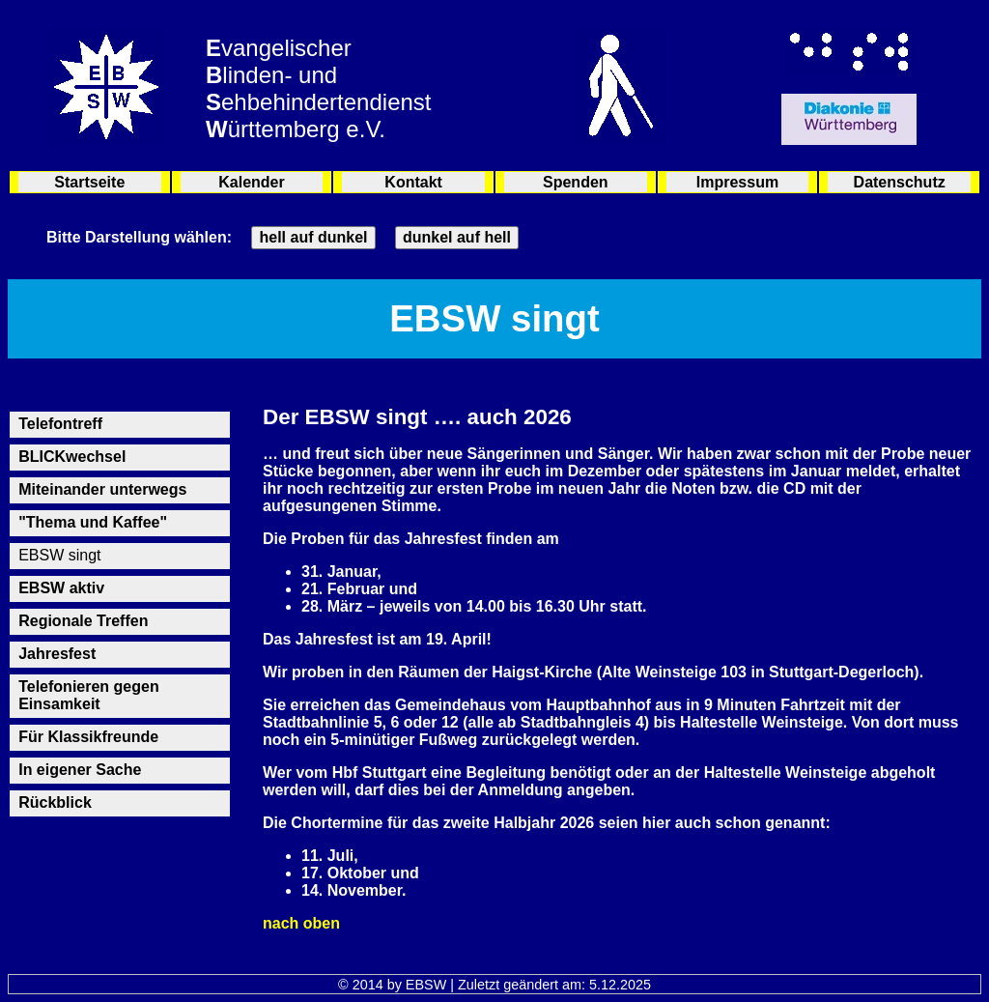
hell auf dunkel (313, 237)
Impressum (737, 182)
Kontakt (413, 182)
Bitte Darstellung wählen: (139, 237)
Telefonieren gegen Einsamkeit (88, 695)
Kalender (251, 182)
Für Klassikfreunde (88, 737)
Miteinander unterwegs (102, 489)
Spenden (575, 182)
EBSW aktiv (61, 588)
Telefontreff (60, 423)
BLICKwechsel (72, 456)
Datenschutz (900, 182)
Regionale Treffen (83, 621)
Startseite (89, 182)
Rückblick (55, 802)
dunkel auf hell (457, 237)
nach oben (301, 923)
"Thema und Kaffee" (92, 522)
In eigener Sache (79, 769)
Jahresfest (57, 653)
